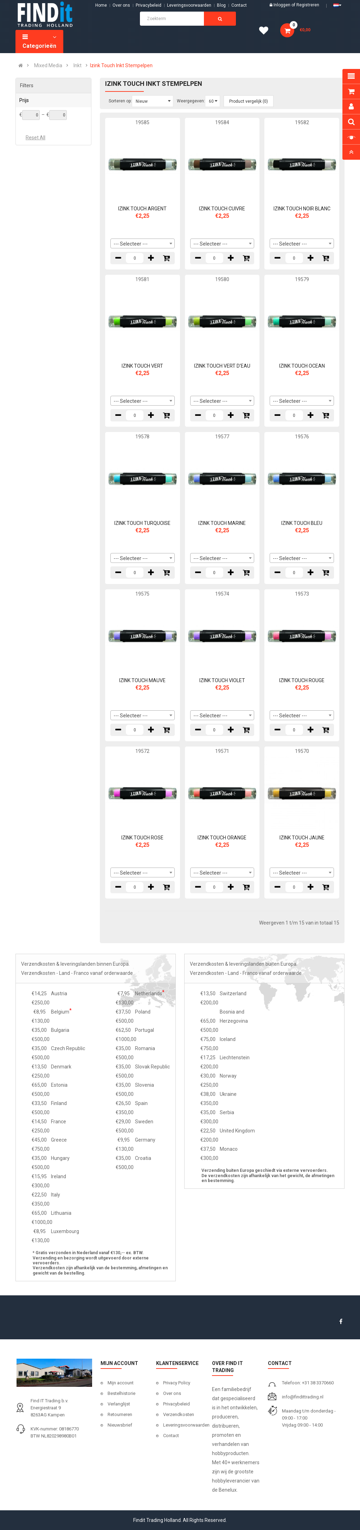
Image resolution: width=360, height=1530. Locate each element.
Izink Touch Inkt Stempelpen (121, 65)
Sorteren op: (120, 101)
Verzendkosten (178, 1414)
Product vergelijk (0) (248, 101)
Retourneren (120, 1414)
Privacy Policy (176, 1382)
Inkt (77, 65)
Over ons (121, 5)
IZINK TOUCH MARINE (222, 523)
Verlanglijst (119, 1404)
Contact (171, 1435)
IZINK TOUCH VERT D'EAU (222, 366)
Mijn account (121, 1382)
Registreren (307, 4)
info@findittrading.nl (302, 1396)
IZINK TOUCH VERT (142, 366)
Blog (221, 5)
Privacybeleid (148, 5)
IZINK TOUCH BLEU (301, 523)
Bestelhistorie (121, 1393)
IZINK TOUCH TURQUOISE (142, 523)
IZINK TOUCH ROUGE (301, 680)
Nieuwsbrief (120, 1425)
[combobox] (142, 243)
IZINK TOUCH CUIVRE (222, 208)
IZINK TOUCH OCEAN (302, 366)
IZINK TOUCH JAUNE (301, 837)
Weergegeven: (191, 101)
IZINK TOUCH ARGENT (142, 208)
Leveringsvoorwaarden (189, 5)
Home (101, 5)
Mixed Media (48, 65)
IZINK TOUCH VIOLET (222, 680)
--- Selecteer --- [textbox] (131, 244)
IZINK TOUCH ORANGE (222, 837)
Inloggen (282, 4)
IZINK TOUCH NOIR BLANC (302, 208)
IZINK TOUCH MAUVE (142, 680)
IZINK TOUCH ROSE (142, 837)
